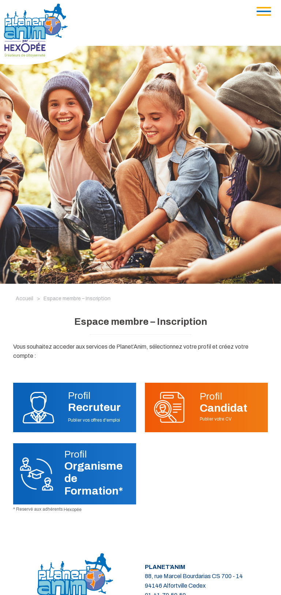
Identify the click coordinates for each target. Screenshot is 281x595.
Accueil (24, 298)
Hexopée (73, 509)
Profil (94, 401)
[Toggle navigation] (264, 11)
